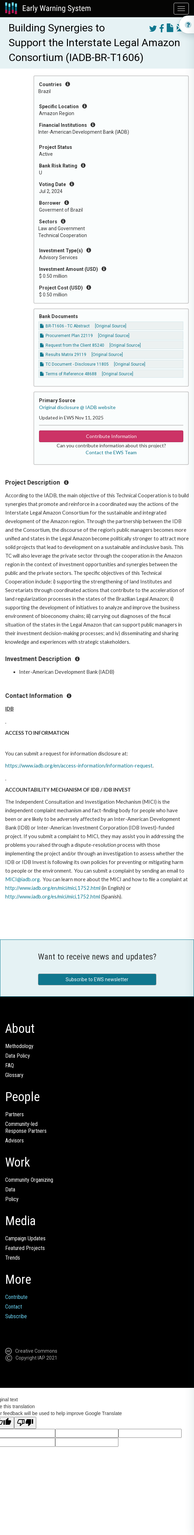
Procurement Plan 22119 (66, 335)
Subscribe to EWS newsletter (97, 979)
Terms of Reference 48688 (68, 374)
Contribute (16, 1297)
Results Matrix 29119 (63, 354)
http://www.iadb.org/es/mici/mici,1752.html (52, 896)
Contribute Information (111, 436)
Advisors (14, 1140)
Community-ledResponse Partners (26, 1127)
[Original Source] (110, 326)
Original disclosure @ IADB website (77, 407)
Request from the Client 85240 (72, 345)
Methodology (19, 1046)
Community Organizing (29, 1180)
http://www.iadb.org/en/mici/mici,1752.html (52, 888)
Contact (13, 1306)
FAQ (9, 1065)
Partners (14, 1114)
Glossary (14, 1075)
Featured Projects (25, 1248)
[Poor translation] (25, 1423)
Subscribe (16, 1316)
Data (10, 1189)
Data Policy (17, 1056)
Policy (12, 1199)
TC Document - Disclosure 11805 (74, 364)
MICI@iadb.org (22, 879)
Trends (12, 1257)
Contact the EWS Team (111, 452)
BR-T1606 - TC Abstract (65, 326)
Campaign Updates (25, 1238)
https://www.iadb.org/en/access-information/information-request (79, 766)
